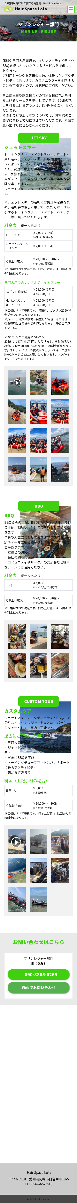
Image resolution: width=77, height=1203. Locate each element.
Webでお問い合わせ (38, 987)
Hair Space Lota (25, 8)
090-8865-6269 (41, 974)
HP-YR (31, 1199)
